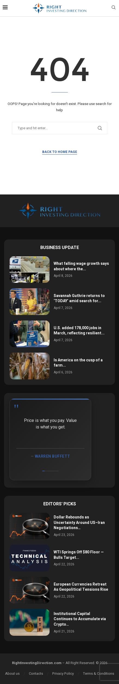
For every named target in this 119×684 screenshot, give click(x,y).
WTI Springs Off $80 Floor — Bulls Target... (79, 554)
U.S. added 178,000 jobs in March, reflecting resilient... (79, 330)
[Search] (113, 8)
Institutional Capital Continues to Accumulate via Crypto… (80, 619)
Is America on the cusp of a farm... (78, 362)
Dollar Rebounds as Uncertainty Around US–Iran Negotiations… (79, 522)
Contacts (36, 673)
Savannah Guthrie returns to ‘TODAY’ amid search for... (79, 298)
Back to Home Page (59, 151)
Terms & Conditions (98, 673)
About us (12, 673)
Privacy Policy (63, 673)
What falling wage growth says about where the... (81, 266)
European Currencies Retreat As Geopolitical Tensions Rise (81, 587)
